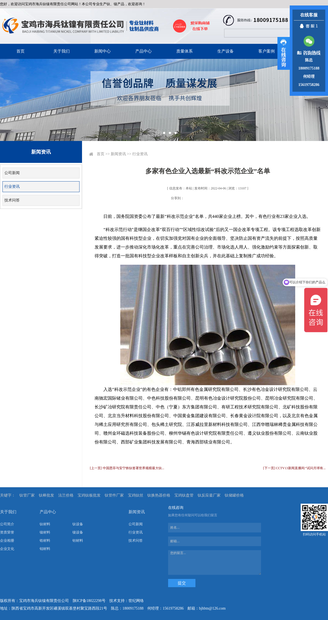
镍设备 (77, 532)
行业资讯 (12, 186)
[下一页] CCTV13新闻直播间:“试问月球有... (294, 468)
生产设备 (225, 51)
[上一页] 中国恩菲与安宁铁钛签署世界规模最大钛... (127, 468)
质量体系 (184, 51)
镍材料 (45, 532)
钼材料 (45, 549)
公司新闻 (12, 173)
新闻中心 (102, 51)
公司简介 (7, 524)
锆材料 (45, 540)
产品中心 (143, 51)
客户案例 (266, 51)
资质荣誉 (7, 532)
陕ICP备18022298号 (89, 601)
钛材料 (45, 524)
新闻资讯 (118, 154)
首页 (20, 51)
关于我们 (61, 51)
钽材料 (77, 540)
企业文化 (7, 549)
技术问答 (12, 200)
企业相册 (7, 540)
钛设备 (77, 524)
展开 (283, 53)
